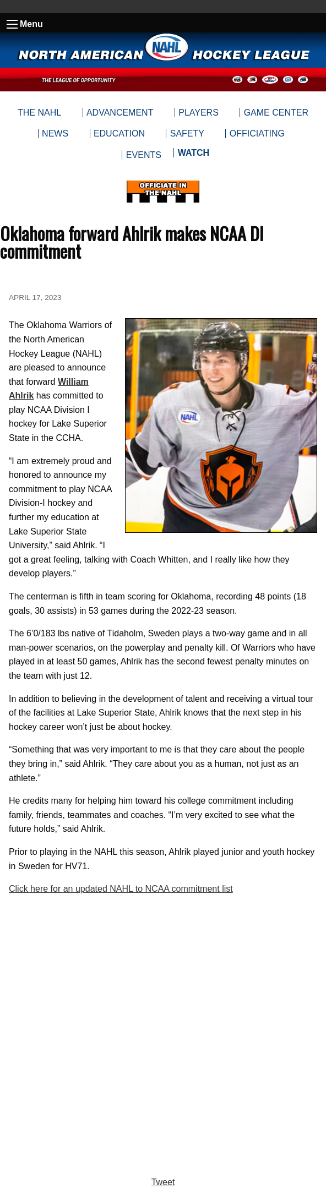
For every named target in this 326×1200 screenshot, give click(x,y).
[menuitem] (193, 155)
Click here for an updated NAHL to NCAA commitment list (121, 888)
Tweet (163, 1182)
